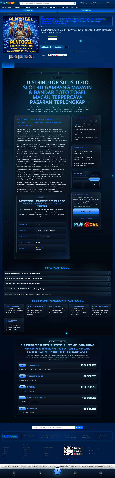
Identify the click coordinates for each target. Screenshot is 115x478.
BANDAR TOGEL (14, 14)
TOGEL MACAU (75, 7)
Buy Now (58, 47)
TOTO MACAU (22, 14)
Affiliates (25, 455)
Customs (46, 455)
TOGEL (28, 14)
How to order (5, 447)
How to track (5, 449)
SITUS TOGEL (5, 14)
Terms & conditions (48, 447)
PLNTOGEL (18, 7)
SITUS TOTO (27, 7)
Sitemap (4, 462)
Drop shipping (26, 453)
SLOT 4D (45, 7)
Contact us (5, 453)
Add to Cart (46, 47)
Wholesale (25, 451)
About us (4, 451)
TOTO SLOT (36, 7)
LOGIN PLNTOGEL (86, 218)
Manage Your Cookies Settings (51, 458)
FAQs (3, 458)
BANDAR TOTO (54, 7)
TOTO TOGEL (64, 7)
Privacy (45, 451)
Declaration (46, 453)
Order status (5, 460)
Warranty (4, 455)
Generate (94, 179)
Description (8, 65)
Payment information (28, 449)
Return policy (47, 449)
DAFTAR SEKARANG (86, 211)
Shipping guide (27, 447)
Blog (24, 458)
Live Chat (91, 453)
